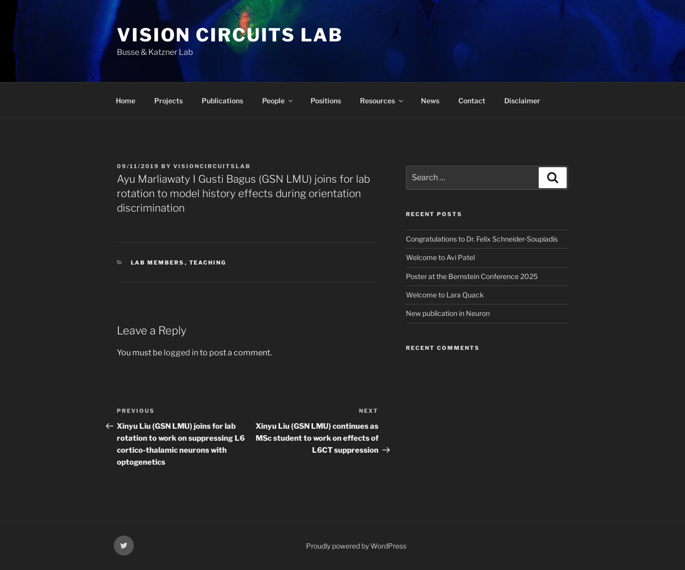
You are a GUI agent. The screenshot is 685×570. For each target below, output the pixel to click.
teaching (208, 262)
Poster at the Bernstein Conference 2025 (472, 276)
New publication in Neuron (448, 313)
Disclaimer (522, 100)
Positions (326, 100)
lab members (158, 262)
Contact (471, 100)
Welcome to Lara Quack (445, 294)
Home (125, 100)
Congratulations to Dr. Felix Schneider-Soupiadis (482, 239)
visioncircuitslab (212, 166)
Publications (222, 100)
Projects (168, 100)
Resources (382, 100)
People (278, 100)
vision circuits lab (230, 35)
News (430, 100)
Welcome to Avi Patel (440, 257)
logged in (181, 352)
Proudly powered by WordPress (356, 546)
